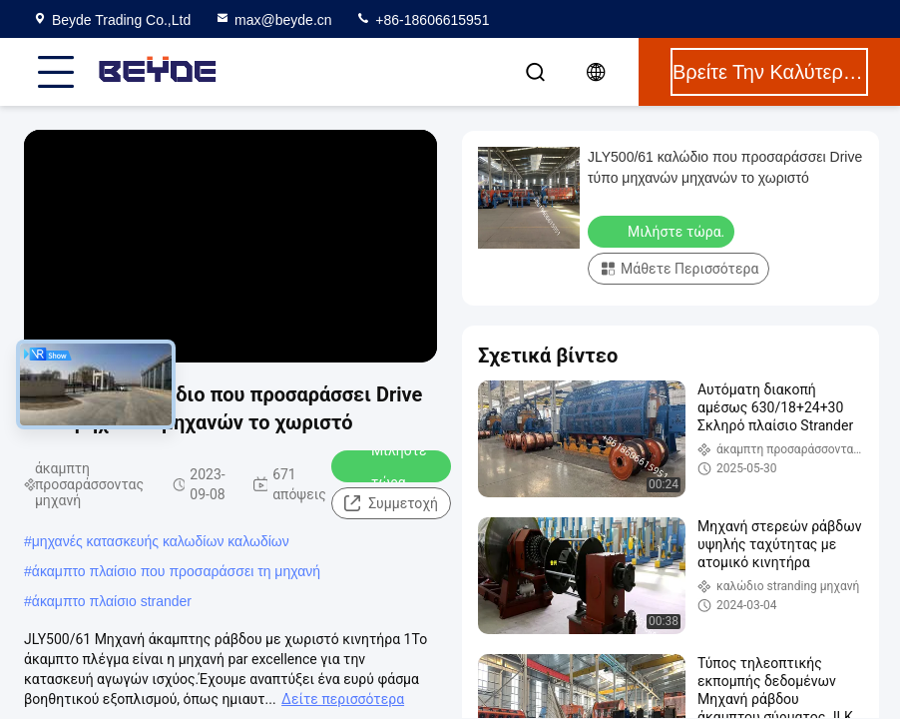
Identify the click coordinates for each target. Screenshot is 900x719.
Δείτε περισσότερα (342, 699)
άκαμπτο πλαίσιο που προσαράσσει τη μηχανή (176, 571)
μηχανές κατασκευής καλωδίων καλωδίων (160, 541)
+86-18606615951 (422, 20)
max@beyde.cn (273, 20)
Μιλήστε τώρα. (385, 466)
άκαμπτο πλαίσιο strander (112, 601)
